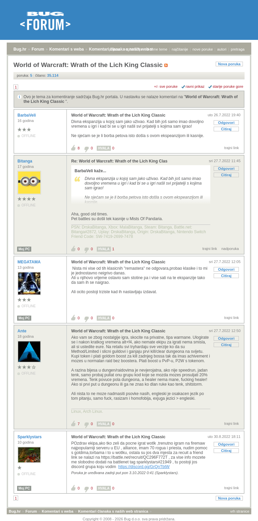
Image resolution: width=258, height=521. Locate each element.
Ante (22, 331)
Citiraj (226, 129)
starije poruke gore (228, 86)
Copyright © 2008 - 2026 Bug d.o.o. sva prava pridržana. (129, 519)
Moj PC (24, 249)
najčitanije (180, 49)
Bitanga (25, 161)
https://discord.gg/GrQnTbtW (144, 466)
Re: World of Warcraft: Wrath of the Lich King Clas (119, 161)
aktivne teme (156, 49)
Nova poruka (229, 64)
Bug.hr (20, 49)
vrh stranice (239, 511)
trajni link (231, 148)
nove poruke (202, 49)
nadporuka (230, 249)
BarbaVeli (27, 115)
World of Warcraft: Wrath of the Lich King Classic (118, 115)
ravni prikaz (195, 86)
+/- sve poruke (166, 86)
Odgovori (226, 123)
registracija (133, 49)
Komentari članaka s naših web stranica (113, 511)
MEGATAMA (29, 262)
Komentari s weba (66, 49)
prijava (114, 49)
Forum (38, 49)
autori (222, 49)
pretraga (238, 49)
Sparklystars (30, 437)
